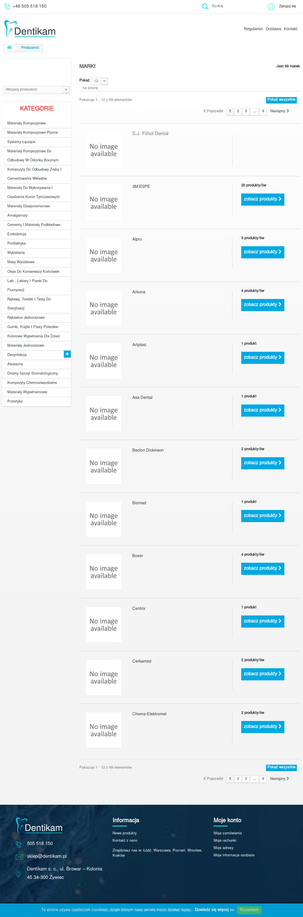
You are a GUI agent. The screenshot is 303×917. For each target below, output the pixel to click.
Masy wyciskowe (20, 253)
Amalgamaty (17, 210)
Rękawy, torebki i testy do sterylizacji (27, 292)
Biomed (138, 503)
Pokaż (84, 81)
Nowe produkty (125, 833)
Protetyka (14, 384)
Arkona (138, 292)
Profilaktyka (16, 236)
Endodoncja (16, 227)
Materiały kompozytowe (25, 123)
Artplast (138, 345)
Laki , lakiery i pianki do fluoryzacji (26, 275)
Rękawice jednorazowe (25, 305)
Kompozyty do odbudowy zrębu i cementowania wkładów (33, 171)
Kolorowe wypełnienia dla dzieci (33, 323)
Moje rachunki (225, 841)
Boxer (137, 556)
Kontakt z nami (125, 841)
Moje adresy (224, 848)
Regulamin (253, 29)
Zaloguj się (287, 6)
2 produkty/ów (252, 449)
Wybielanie (16, 245)
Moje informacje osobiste (234, 855)
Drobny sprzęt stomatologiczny (31, 358)
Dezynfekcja (16, 340)
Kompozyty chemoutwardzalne (31, 366)
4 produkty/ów (252, 291)
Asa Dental (141, 398)
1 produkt (248, 344)
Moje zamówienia (228, 833)
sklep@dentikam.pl (47, 856)
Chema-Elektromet (147, 714)
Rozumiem (249, 910)
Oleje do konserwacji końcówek (32, 262)
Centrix (138, 609)
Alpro (136, 240)
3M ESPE (140, 187)
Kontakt (290, 29)
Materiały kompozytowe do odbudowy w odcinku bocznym (31, 154)
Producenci (37, 67)
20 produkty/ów (253, 186)
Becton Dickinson (146, 451)
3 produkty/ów (252, 238)
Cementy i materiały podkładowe (32, 218)
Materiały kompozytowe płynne (31, 132)
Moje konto (227, 821)
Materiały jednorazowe (25, 331)
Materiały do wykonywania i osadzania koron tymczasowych (32, 188)
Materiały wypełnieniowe (26, 375)
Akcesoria (15, 349)
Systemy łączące (20, 140)
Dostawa (273, 29)
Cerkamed (140, 662)
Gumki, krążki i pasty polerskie (31, 314)
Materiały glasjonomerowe (28, 201)
